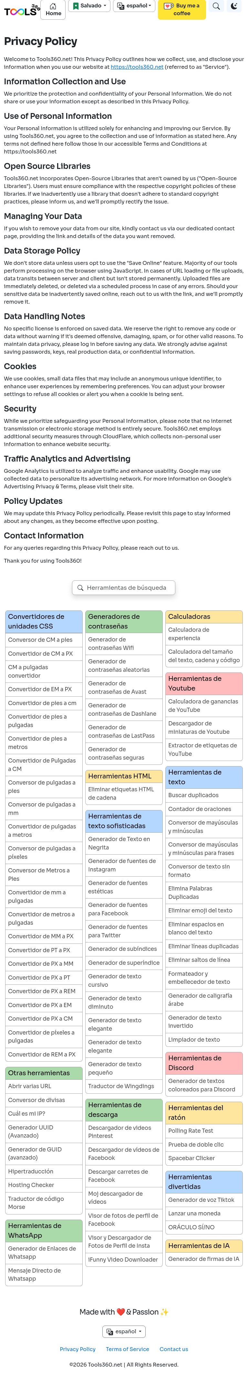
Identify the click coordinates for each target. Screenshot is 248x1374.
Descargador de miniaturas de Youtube (199, 727)
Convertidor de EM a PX (40, 689)
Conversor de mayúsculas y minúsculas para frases (203, 849)
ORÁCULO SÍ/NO (191, 1227)
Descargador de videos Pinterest (119, 1132)
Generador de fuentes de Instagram (122, 865)
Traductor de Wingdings (121, 1086)
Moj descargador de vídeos (115, 1198)
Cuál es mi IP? (26, 1113)
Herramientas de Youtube (195, 683)
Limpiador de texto (194, 1039)
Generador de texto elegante (114, 1024)
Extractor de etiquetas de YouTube (202, 749)
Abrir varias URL (29, 1086)
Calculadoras (189, 617)
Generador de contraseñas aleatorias (119, 665)
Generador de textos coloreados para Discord (201, 1085)
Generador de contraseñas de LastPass (121, 731)
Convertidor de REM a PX (42, 1054)
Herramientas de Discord (195, 1063)
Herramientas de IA (199, 1246)
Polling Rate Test (190, 1131)
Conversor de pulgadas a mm (42, 809)
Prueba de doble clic (196, 1144)
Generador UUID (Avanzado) (30, 1132)
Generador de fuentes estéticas (118, 887)
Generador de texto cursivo (114, 980)
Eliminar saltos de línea (199, 960)
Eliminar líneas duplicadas (203, 946)
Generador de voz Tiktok (201, 1200)
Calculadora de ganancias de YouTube (203, 705)
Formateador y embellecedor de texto (199, 978)
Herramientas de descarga (114, 1110)
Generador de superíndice (124, 963)
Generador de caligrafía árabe (200, 1000)
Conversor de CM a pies (40, 640)
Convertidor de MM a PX (41, 936)
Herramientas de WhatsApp (34, 1231)
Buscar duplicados (193, 795)
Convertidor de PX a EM (40, 1005)
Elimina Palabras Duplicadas (190, 892)
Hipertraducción (30, 1171)
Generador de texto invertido (195, 1022)
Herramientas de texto (195, 777)
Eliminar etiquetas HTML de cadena (121, 793)
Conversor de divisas (36, 1100)
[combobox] (123, 587)
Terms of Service (127, 1349)
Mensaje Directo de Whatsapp (34, 1275)
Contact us (174, 1349)
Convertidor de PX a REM (42, 991)
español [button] (122, 1331)
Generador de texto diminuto (114, 1002)
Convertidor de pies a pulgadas (37, 721)
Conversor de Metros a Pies (39, 874)
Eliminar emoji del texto (200, 910)
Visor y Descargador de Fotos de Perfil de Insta (119, 1242)
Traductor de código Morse (36, 1203)
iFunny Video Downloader (123, 1259)
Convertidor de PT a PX (39, 950)
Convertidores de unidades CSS (36, 621)
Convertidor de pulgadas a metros (42, 830)
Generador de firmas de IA (203, 1259)
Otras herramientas (39, 1073)
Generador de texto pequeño (114, 1068)
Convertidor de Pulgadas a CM (42, 765)
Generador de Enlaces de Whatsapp (42, 1253)
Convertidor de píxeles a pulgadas (41, 1037)
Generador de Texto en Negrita (119, 843)
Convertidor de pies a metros (37, 743)
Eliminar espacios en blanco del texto (196, 928)
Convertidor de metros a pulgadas (41, 918)
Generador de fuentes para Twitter (118, 931)
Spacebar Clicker (191, 1158)
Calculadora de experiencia (188, 634)
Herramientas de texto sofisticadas (117, 821)
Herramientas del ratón (195, 1113)
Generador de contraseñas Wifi (111, 643)
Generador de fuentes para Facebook (118, 909)
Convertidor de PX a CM (40, 1018)
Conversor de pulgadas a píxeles (42, 852)
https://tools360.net (137, 67)
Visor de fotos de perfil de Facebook (123, 1220)
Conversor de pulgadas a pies (42, 787)
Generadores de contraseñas (114, 621)
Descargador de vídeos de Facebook (124, 1154)
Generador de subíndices (122, 949)
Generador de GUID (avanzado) (35, 1153)
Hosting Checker (31, 1185)
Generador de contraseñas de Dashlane (122, 709)
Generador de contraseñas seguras (116, 753)
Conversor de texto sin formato (199, 871)
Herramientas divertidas (190, 1182)
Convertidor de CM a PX (40, 654)
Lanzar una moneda (194, 1213)
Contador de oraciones (199, 809)
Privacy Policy (78, 1349)
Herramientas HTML (119, 776)
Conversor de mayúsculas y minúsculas (203, 827)
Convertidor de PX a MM (41, 964)
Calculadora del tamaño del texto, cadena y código (204, 656)
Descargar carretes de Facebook (118, 1176)
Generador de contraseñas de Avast (117, 687)
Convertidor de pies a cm (42, 703)
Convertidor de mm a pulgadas (37, 896)
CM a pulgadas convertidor (28, 671)
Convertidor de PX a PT (39, 977)
